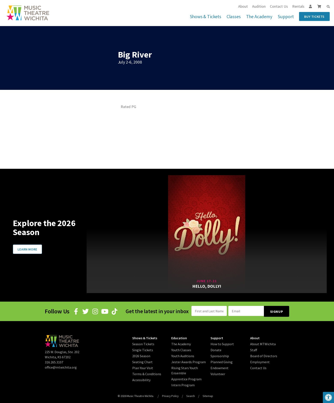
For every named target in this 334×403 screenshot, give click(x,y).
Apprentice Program (186, 378)
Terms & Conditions (146, 373)
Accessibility (141, 379)
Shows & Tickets (205, 16)
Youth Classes (181, 349)
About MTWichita (263, 343)
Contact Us (279, 6)
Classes (234, 16)
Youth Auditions (182, 355)
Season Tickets (143, 343)
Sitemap (208, 395)
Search (191, 395)
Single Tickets (142, 349)
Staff (253, 349)
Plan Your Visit (142, 367)
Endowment (220, 367)
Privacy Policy (170, 395)
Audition (259, 6)
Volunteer (218, 373)
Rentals (298, 6)
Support (286, 16)
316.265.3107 (54, 361)
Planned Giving (222, 361)
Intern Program (183, 384)
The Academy (259, 16)
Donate (216, 349)
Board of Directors (263, 355)
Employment (260, 361)
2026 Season (141, 355)
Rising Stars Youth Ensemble (184, 369)
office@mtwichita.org (61, 366)
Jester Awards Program (188, 361)
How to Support (222, 343)
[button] (328, 7)
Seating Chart (142, 361)
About (243, 6)
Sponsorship (220, 355)
